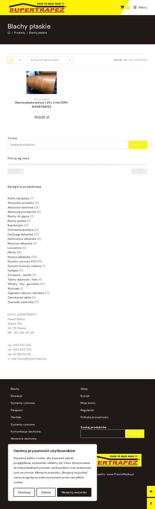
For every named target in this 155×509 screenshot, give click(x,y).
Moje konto (88, 403)
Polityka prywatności (94, 417)
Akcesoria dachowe (24, 438)
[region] (52, 472)
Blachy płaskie (38, 32)
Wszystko (141, 60)
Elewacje (16, 396)
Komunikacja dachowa (26, 431)
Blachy (15, 389)
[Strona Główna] (9, 32)
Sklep (84, 389)
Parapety (17, 410)
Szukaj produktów (93, 427)
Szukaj (12, 138)
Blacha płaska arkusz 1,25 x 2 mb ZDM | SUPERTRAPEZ (41, 105)
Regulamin (87, 410)
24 (125, 60)
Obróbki (16, 417)
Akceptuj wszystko (74, 492)
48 (130, 60)
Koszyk (85, 396)
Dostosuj (24, 492)
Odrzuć (46, 492)
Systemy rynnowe (23, 403)
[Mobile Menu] (139, 7)
